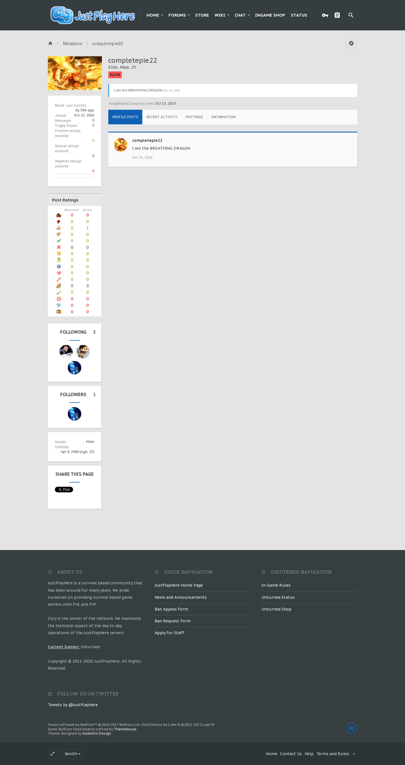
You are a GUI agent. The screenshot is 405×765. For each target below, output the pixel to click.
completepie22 (147, 140)
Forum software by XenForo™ (94, 725)
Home (153, 15)
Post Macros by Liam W (178, 725)
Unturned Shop (276, 609)
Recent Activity (162, 117)
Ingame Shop (270, 15)
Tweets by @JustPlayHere (73, 704)
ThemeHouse (125, 729)
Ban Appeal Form (171, 609)
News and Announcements (181, 597)
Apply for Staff (169, 632)
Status (299, 15)
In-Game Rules (276, 585)
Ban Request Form (173, 620)
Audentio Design (96, 733)
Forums (177, 15)
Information (224, 117)
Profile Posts (125, 117)
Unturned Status (278, 597)
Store (202, 15)
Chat (240, 15)
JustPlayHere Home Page (179, 585)
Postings (194, 117)
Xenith (71, 753)
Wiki (220, 15)
